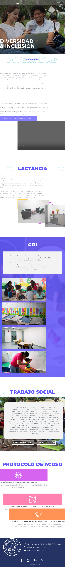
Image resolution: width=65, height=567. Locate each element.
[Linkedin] (35, 560)
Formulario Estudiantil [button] (23, 442)
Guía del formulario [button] (46, 442)
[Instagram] (28, 560)
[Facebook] (22, 560)
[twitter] (42, 560)
